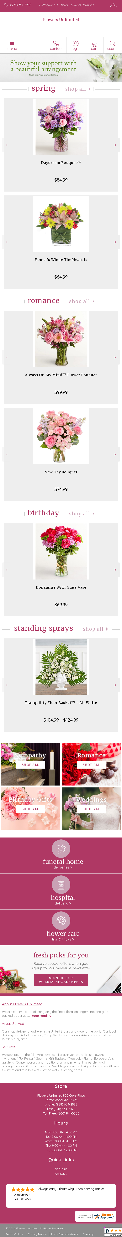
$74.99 (61, 489)
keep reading (41, 1016)
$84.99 (61, 180)
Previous (6, 145)
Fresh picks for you (61, 960)
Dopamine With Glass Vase (61, 587)
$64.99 (61, 277)
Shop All (75, 89)
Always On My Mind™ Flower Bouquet (61, 375)
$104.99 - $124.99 (61, 720)
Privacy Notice (37, 1234)
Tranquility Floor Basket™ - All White (61, 702)
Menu (12, 48)
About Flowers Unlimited (22, 1004)
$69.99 (61, 604)
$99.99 (61, 392)
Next (116, 145)
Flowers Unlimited (61, 19)
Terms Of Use (14, 1234)
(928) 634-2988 (20, 5)
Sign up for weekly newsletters (61, 980)
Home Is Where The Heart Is (61, 259)
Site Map (88, 1234)
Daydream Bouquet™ (61, 162)
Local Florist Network (64, 1234)
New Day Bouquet (61, 472)
